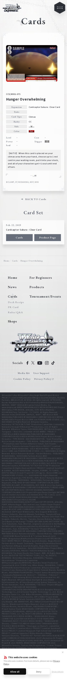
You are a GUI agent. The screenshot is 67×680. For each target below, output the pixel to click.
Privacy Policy (42, 379)
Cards (19, 237)
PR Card (13, 307)
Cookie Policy (22, 379)
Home (6, 260)
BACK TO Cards (35, 199)
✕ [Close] (63, 652)
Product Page (47, 237)
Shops (12, 321)
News (12, 287)
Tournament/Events (45, 296)
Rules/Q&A (15, 312)
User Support (41, 373)
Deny (38, 671)
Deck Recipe (15, 302)
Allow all (14, 671)
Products (36, 287)
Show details (57, 671)
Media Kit (24, 373)
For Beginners (40, 277)
